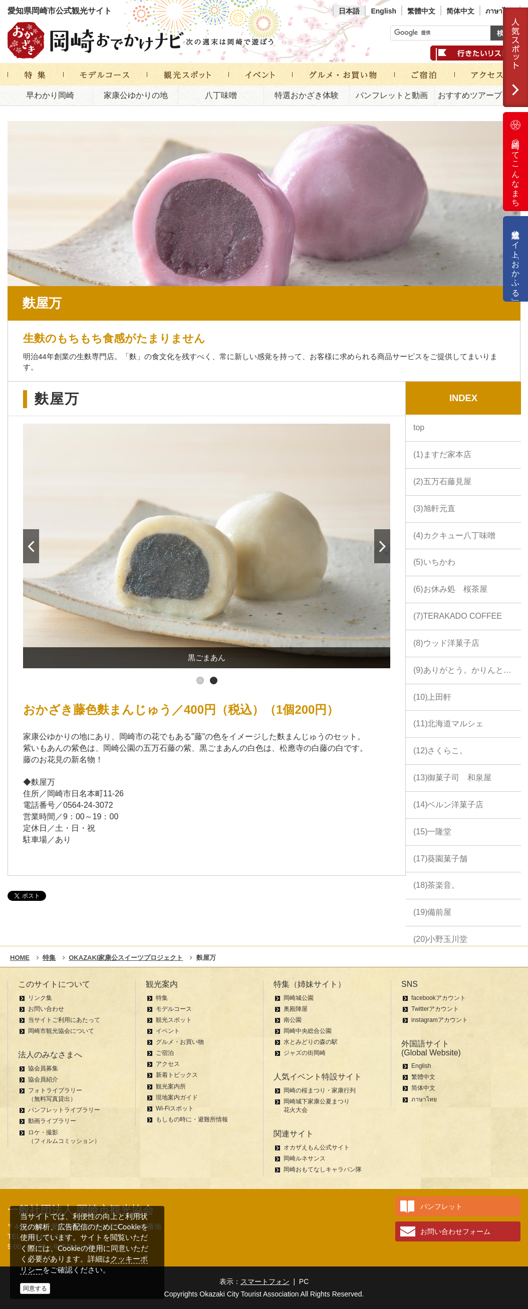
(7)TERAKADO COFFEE (457, 616)
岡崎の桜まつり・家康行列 (320, 1090)
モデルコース (174, 1008)
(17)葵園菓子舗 (440, 858)
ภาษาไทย (499, 11)
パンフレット (441, 1206)
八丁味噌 (221, 95)
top (418, 427)
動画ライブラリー (52, 1120)
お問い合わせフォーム (455, 1231)
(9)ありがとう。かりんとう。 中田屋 (467, 670)
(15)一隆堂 (432, 831)
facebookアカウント (438, 997)
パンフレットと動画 (392, 95)
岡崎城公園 (299, 997)
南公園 (293, 1019)
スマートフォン (265, 1281)
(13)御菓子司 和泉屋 (452, 777)
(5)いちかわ (434, 562)
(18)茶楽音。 (436, 885)
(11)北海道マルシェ (448, 723)
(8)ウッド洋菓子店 (446, 643)
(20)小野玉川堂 (440, 939)
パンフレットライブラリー (64, 1109)
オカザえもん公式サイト (317, 1147)
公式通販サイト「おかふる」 (515, 259)
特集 (162, 997)
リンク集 (40, 997)
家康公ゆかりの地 (136, 95)
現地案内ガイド (177, 1097)
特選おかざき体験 (307, 95)
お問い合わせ (46, 1008)
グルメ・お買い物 (180, 1041)
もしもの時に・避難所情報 (192, 1119)
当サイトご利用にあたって (64, 1019)
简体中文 (460, 11)
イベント (168, 1030)
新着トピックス (177, 1074)
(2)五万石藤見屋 (442, 481)
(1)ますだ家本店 (442, 454)
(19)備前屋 (432, 912)
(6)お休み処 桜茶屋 (450, 589)
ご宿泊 (165, 1052)
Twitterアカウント (435, 1008)
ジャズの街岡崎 (305, 1052)
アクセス (168, 1063)
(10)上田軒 (432, 697)
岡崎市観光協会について (61, 1030)
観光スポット (174, 1019)
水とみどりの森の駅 (311, 1041)
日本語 (349, 11)
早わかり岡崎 (50, 95)
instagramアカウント (439, 1019)
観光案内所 (171, 1086)
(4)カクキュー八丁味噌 (454, 535)
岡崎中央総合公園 (308, 1030)
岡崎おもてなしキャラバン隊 (323, 1169)
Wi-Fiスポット (175, 1108)
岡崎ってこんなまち (515, 161)
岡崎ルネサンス (305, 1158)
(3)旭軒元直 (434, 508)
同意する (35, 1288)
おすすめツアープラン (478, 95)
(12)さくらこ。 (440, 750)
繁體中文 (421, 11)
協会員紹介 (43, 1079)
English (383, 11)
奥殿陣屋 (296, 1008)
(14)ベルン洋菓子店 (448, 804)
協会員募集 (43, 1068)
